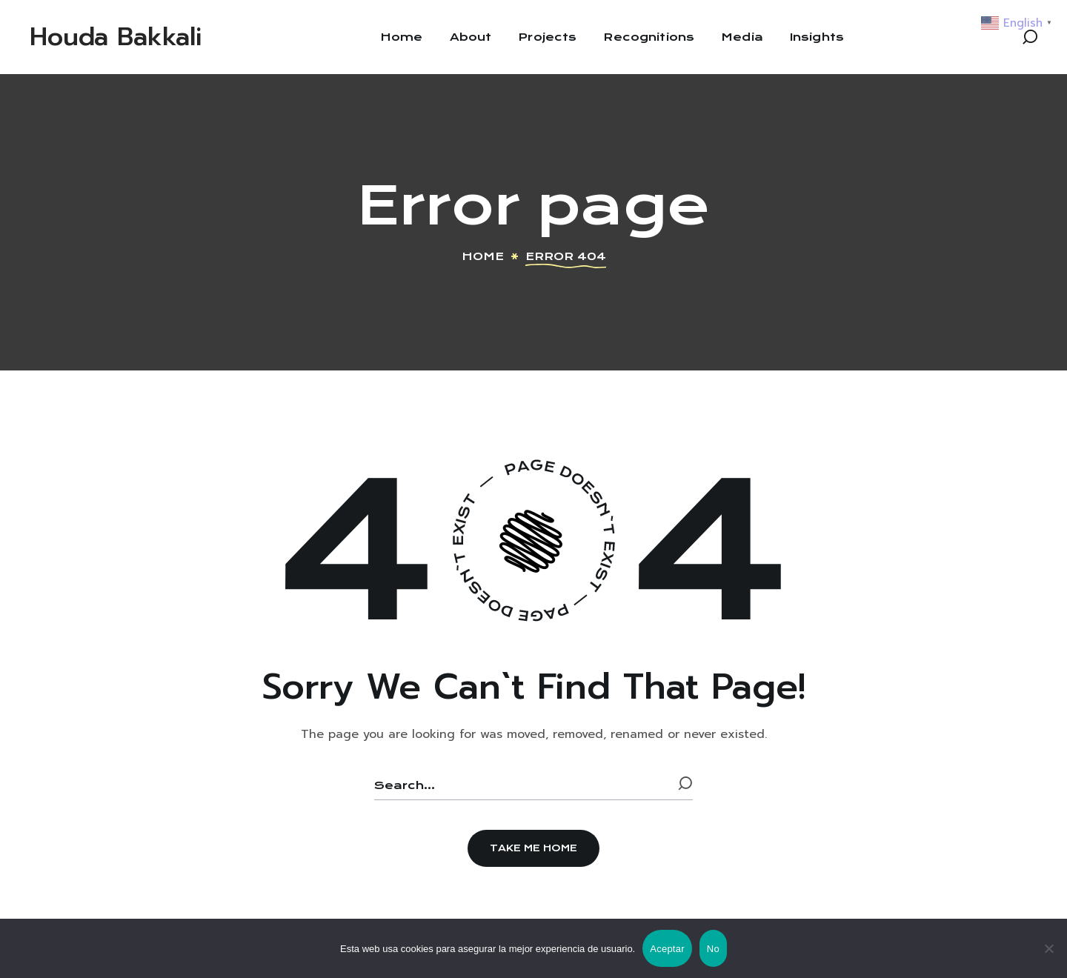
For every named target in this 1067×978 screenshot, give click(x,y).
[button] (1030, 37)
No (713, 948)
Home (483, 256)
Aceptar (667, 948)
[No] (1048, 948)
